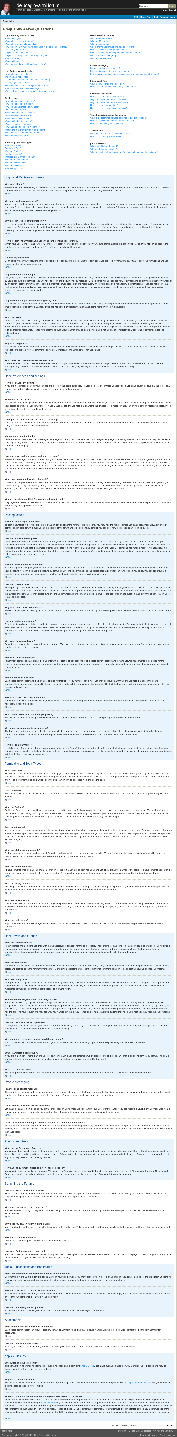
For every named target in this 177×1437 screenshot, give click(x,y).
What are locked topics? (16, 165)
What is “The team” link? (101, 58)
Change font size (173, 21)
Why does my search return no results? (108, 99)
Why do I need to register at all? (19, 41)
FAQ (136, 17)
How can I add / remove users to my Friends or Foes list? (116, 87)
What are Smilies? (13, 151)
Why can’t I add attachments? (18, 121)
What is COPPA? (12, 58)
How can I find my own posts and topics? (108, 108)
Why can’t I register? (14, 61)
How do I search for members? (104, 105)
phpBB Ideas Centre (138, 1382)
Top (9, 193)
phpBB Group (87, 1365)
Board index (8, 21)
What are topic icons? (14, 168)
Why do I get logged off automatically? (22, 44)
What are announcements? (17, 160)
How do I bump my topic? (16, 135)
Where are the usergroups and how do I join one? (112, 47)
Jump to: (116, 1425)
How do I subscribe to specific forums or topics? (112, 121)
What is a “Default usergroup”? (104, 55)
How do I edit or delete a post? (19, 104)
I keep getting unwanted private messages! (109, 71)
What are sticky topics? (15, 163)
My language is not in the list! (18, 82)
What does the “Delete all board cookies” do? (25, 64)
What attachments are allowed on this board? (110, 133)
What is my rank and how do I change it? (23, 88)
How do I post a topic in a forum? (20, 101)
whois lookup (49, 1402)
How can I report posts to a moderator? (22, 127)
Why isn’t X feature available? (103, 149)
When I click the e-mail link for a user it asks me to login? (30, 91)
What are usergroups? (100, 44)
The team (122, 1431)
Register (164, 17)
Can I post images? (13, 154)
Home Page (146, 17)
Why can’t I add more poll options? (20, 112)
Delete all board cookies (140, 1431)
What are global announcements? (20, 157)
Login (172, 17)
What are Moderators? (100, 41)
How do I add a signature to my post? (22, 107)
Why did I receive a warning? (18, 124)
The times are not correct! (16, 77)
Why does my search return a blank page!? (109, 102)
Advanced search (168, 10)
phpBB (16, 1435)
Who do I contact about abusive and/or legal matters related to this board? (124, 152)
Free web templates (149, 1435)
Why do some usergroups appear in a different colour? (115, 53)
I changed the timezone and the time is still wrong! (27, 80)
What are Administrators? (101, 38)
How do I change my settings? (18, 74)
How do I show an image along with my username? (28, 85)
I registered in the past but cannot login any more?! (28, 55)
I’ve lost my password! (15, 50)
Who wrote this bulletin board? (104, 146)
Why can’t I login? (13, 38)
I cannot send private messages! (105, 68)
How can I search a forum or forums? (107, 96)
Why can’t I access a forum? (18, 118)
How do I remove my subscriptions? (106, 124)
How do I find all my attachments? (105, 136)
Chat (155, 17)
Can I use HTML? (13, 148)
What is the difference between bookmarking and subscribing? (118, 118)
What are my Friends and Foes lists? (107, 84)
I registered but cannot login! (18, 53)
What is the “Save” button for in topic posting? (25, 130)
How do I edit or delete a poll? (18, 115)
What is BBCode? (13, 145)
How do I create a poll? (15, 110)
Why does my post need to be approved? (23, 133)
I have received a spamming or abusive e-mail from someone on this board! (124, 74)
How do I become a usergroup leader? (107, 50)
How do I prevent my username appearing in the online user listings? (36, 47)
